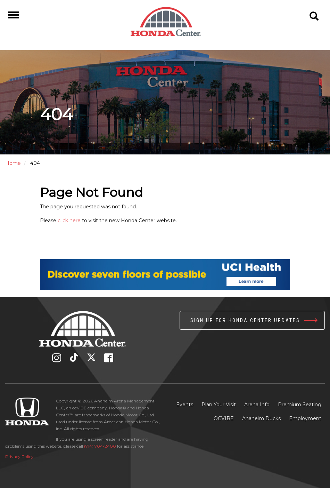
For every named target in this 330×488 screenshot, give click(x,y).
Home (13, 163)
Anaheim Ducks (261, 418)
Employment (305, 418)
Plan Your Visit (218, 404)
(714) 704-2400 (100, 446)
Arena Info (257, 404)
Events (184, 404)
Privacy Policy (19, 456)
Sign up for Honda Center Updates (245, 320)
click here (69, 220)
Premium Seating (299, 404)
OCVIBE (224, 418)
